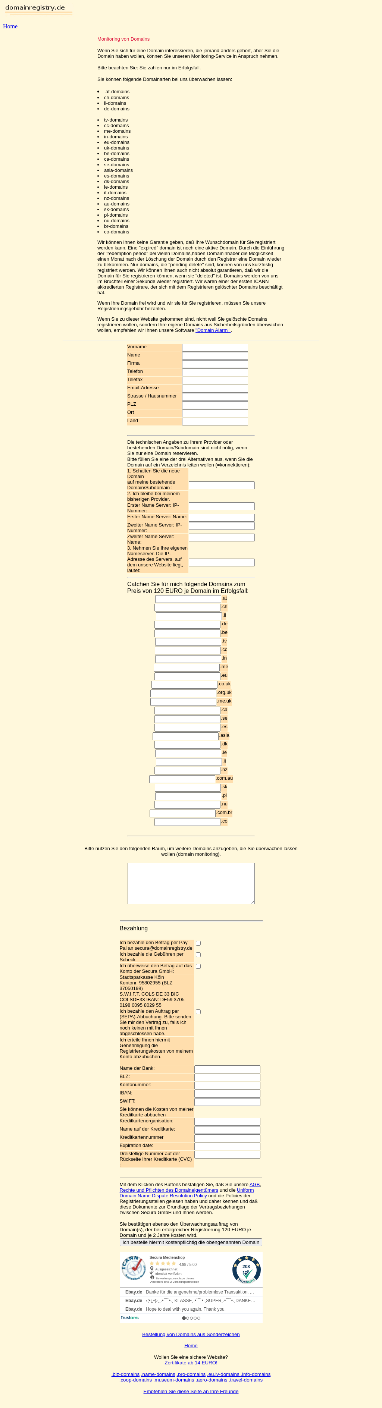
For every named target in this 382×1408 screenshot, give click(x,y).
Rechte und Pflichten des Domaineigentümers (169, 1198)
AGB (255, 1192)
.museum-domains (173, 1387)
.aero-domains (211, 1387)
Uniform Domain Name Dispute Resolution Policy (187, 1200)
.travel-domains (246, 1387)
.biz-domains (126, 1382)
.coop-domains (135, 1387)
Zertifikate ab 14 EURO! (191, 1370)
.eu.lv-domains (224, 1382)
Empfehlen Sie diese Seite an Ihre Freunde (191, 1399)
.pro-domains (191, 1382)
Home (10, 26)
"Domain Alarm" (213, 330)
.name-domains (158, 1382)
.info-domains (255, 1382)
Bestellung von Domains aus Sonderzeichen (191, 1342)
